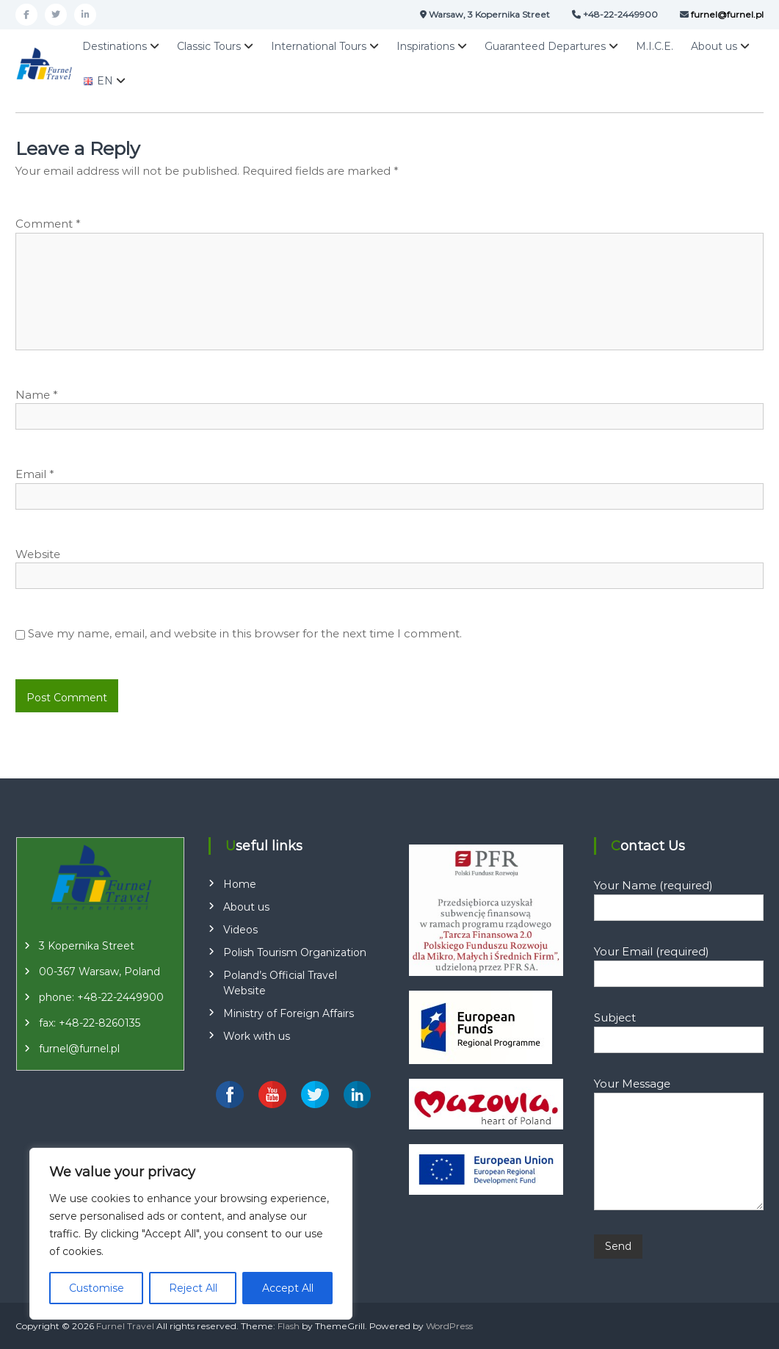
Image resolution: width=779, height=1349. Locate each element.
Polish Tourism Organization (294, 952)
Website (37, 554)
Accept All (288, 1288)
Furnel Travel (125, 1325)
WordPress (449, 1325)
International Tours (318, 46)
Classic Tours (209, 46)
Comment (48, 224)
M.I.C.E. (654, 46)
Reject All (193, 1288)
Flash (289, 1325)
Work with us (256, 1036)
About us (714, 46)
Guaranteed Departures (545, 46)
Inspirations (425, 46)
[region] (190, 1234)
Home (239, 884)
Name (36, 395)
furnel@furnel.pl (79, 1048)
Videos (240, 929)
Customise (96, 1288)
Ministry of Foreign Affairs (288, 1013)
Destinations (114, 46)
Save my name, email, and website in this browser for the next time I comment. (245, 633)
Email (34, 474)
